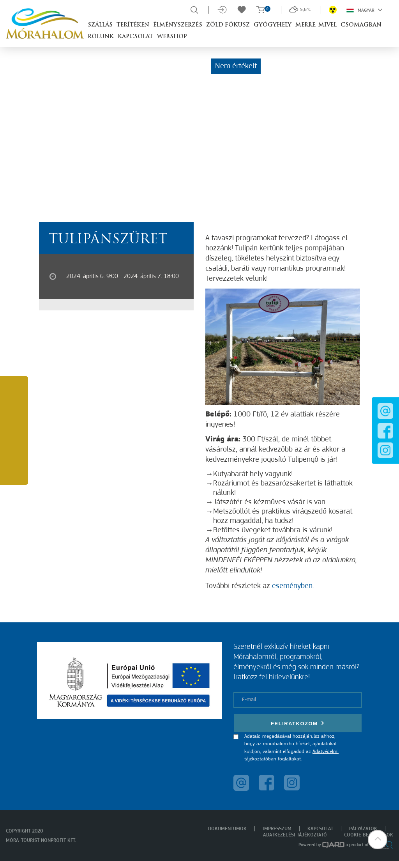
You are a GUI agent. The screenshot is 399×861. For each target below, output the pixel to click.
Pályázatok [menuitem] (363, 828)
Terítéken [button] (133, 25)
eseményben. (293, 586)
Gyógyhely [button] (272, 25)
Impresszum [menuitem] (277, 828)
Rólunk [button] (101, 37)
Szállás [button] (100, 25)
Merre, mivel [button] (316, 25)
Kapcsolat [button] (135, 37)
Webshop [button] (172, 37)
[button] (377, 839)
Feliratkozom (298, 723)
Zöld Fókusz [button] (228, 25)
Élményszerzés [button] (177, 25)
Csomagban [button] (361, 25)
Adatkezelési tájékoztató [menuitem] (295, 835)
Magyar (364, 10)
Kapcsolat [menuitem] (320, 828)
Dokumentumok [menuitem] (227, 828)
